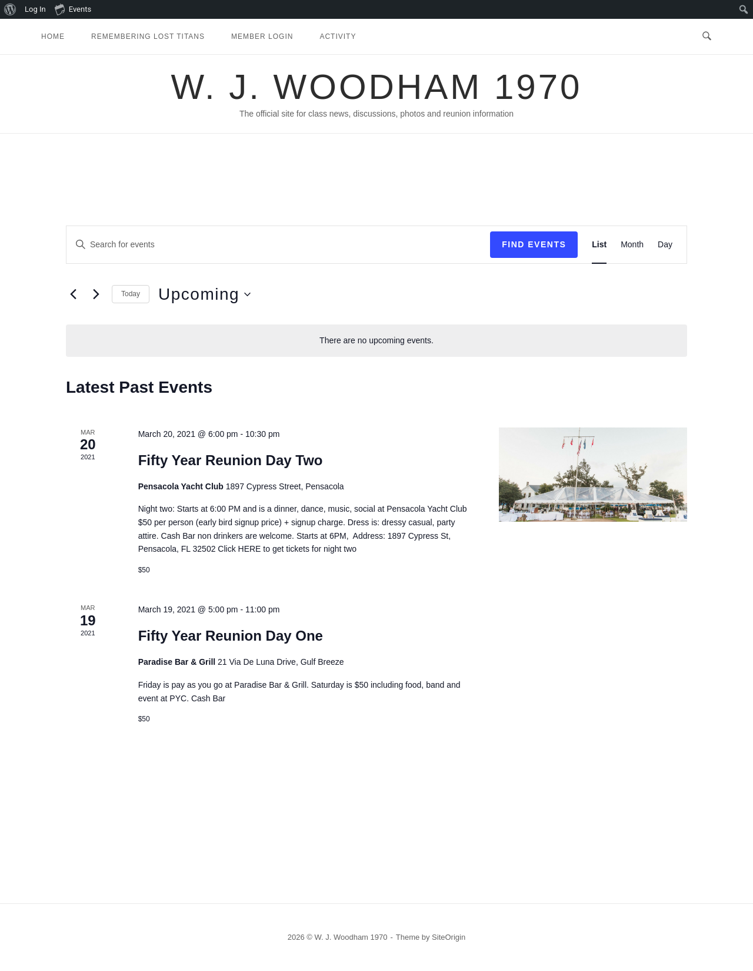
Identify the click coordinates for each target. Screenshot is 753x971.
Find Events (534, 244)
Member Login (262, 36)
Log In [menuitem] (35, 9)
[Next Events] (96, 294)
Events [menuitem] (73, 9)
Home (53, 36)
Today (130, 294)
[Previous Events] (73, 294)
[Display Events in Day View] (665, 244)
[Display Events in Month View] (632, 244)
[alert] (376, 340)
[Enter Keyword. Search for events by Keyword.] (278, 244)
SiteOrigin (448, 937)
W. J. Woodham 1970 (376, 87)
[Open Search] (707, 36)
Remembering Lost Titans (148, 36)
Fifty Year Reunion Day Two (230, 460)
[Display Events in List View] (599, 244)
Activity (337, 36)
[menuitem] (10, 9)
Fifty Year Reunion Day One (230, 636)
